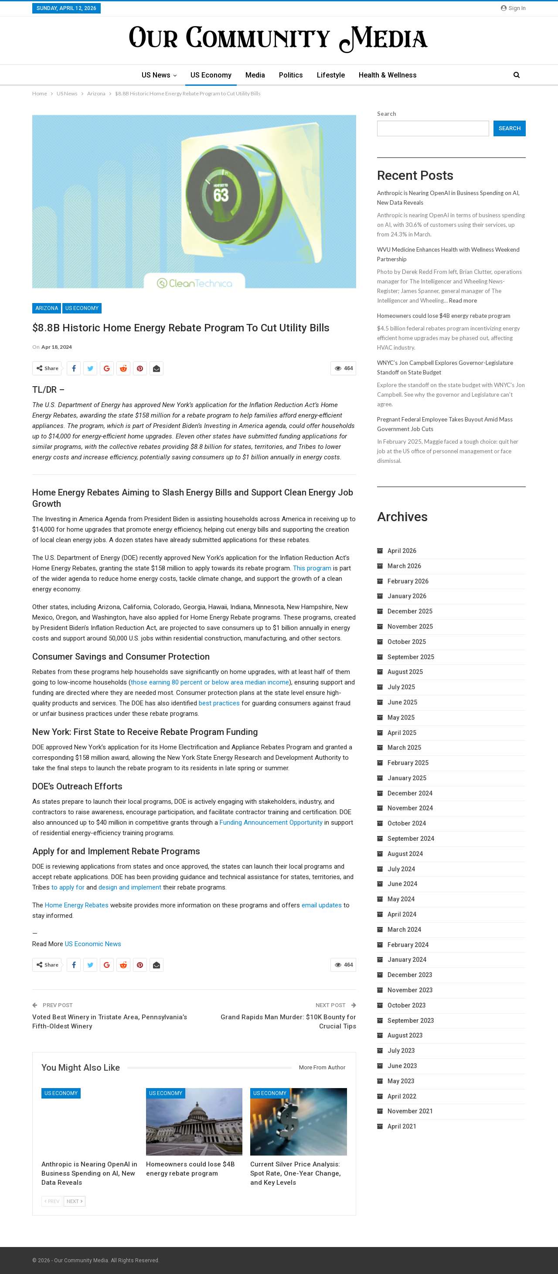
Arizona (46, 308)
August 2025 (405, 671)
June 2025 (402, 702)
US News (152, 75)
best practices (219, 703)
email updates (322, 905)
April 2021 (402, 1126)
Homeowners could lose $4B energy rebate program (443, 315)
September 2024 (411, 838)
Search (386, 113)
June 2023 (402, 1065)
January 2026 (407, 596)
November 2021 (410, 1111)
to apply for (68, 887)
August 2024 (405, 853)
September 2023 (411, 1020)
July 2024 (401, 869)
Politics (291, 75)
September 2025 (411, 657)
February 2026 (408, 581)
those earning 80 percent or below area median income (210, 682)
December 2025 (410, 611)
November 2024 (410, 808)
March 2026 (404, 566)
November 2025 (410, 626)
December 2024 (410, 793)
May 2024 (401, 899)
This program (312, 568)
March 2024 (404, 929)
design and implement (130, 887)
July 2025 (401, 687)
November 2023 (410, 990)
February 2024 (408, 944)
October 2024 (407, 823)
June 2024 (402, 883)
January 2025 (407, 778)
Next (74, 1201)
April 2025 (402, 732)
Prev (51, 1201)
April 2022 (402, 1096)
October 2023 (407, 1005)
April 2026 (402, 550)
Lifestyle (333, 75)
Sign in (513, 8)
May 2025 (401, 717)
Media (254, 75)
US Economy (208, 75)
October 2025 (407, 641)
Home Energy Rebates (77, 905)
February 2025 (408, 762)
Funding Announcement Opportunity (271, 822)
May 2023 (401, 1081)
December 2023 (410, 974)
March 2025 (404, 747)
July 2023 (401, 1050)
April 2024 (402, 914)
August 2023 (405, 1035)
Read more (463, 300)
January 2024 (407, 959)
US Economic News (93, 944)
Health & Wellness (391, 75)
